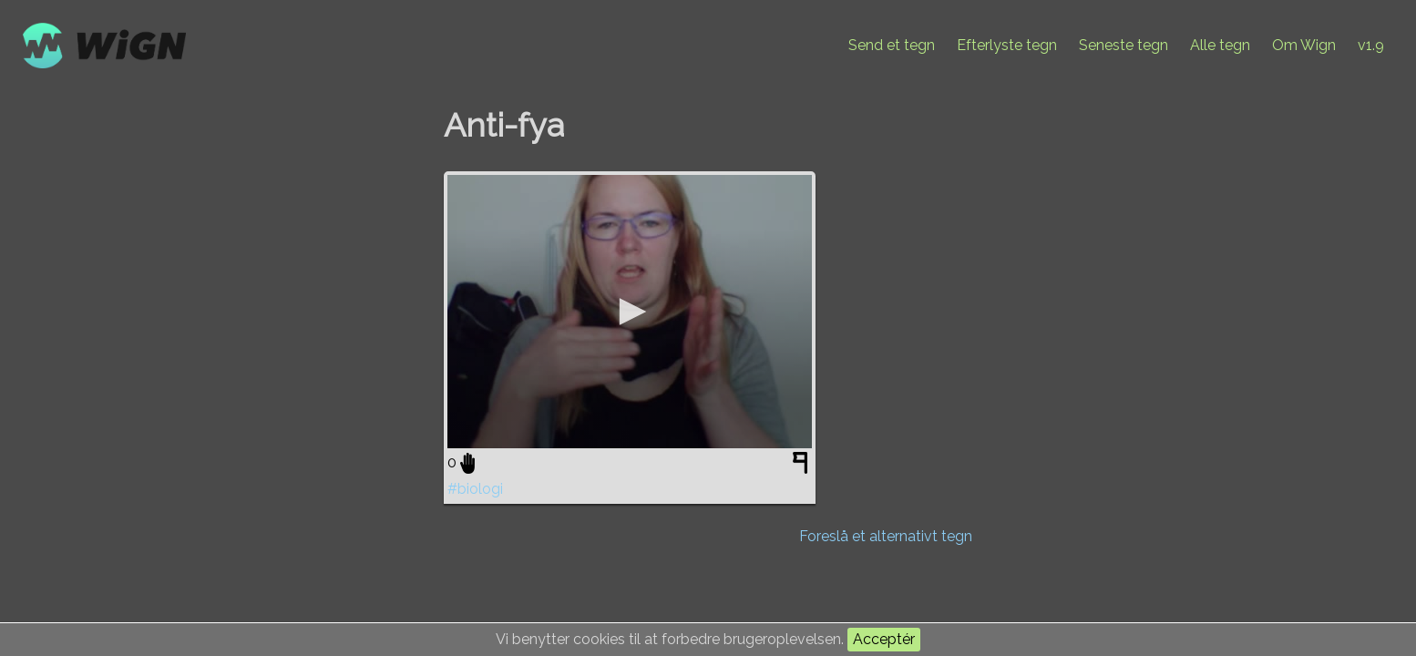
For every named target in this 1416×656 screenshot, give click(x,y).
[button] (630, 312)
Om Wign (1304, 45)
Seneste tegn (1123, 45)
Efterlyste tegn (1007, 45)
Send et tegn (891, 45)
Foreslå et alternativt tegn (885, 536)
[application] (629, 311)
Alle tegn (1220, 45)
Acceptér (884, 639)
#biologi (475, 488)
